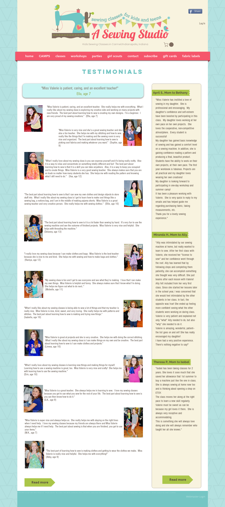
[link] (169, 44)
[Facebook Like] (195, 6)
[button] (171, 93)
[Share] (195, 11)
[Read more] (40, 482)
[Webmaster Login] (196, 496)
